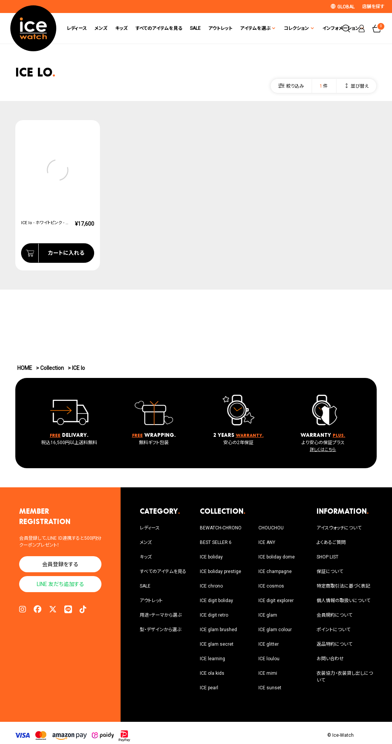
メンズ (93, 28)
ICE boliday (211, 557)
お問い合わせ (330, 658)
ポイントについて (333, 629)
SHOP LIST (327, 557)
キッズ (113, 28)
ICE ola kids (212, 673)
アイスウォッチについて (339, 528)
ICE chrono (211, 586)
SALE (187, 28)
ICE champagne (275, 571)
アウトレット (212, 28)
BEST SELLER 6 (216, 542)
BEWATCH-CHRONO (221, 528)
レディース (69, 28)
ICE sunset (269, 687)
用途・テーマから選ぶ (160, 615)
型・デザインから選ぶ (160, 629)
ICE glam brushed (218, 629)
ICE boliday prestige (220, 571)
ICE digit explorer (276, 600)
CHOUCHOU (271, 528)
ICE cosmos (271, 586)
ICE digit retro (214, 615)
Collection (52, 368)
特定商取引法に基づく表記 (343, 586)
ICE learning (212, 658)
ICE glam (267, 615)
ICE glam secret (217, 644)
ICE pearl (209, 687)
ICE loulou (268, 658)
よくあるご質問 (331, 542)
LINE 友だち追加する (60, 584)
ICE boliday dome (276, 557)
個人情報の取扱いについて (343, 600)
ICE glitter (268, 644)
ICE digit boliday (216, 600)
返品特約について (334, 644)
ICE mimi (267, 673)
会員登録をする (60, 564)
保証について (330, 571)
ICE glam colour (275, 629)
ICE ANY (266, 542)
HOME (24, 368)
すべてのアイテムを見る (150, 28)
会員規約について (334, 615)
